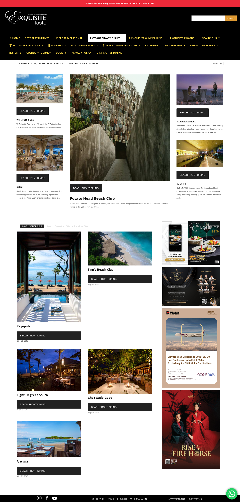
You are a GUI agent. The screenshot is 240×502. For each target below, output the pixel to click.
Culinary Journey (38, 52)
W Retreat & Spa (25, 119)
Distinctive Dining (109, 52)
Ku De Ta (181, 183)
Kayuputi (23, 326)
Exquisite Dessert (84, 45)
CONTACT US (195, 499)
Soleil (19, 186)
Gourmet (57, 45)
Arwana (22, 461)
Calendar (151, 45)
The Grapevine (174, 45)
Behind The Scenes (204, 45)
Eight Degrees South (32, 395)
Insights (15, 52)
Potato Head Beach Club (92, 198)
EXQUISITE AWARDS (184, 38)
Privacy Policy (82, 52)
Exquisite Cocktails (26, 45)
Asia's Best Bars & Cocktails (83, 63)
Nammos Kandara (186, 121)
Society (61, 52)
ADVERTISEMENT (176, 499)
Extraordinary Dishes (107, 38)
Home (14, 38)
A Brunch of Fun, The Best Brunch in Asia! (41, 63)
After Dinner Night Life (121, 45)
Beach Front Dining (32, 111)
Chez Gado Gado (100, 398)
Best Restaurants (37, 38)
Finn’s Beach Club (101, 269)
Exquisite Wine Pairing (147, 38)
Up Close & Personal (70, 38)
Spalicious (211, 38)
